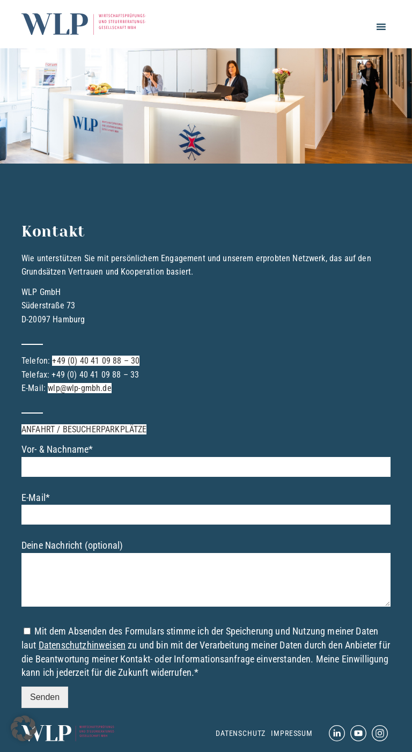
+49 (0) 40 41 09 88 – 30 (95, 361)
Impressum (292, 733)
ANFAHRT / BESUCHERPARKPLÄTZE (83, 429)
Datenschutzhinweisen (82, 645)
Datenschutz (241, 733)
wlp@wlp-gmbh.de (79, 388)
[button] (23, 728)
